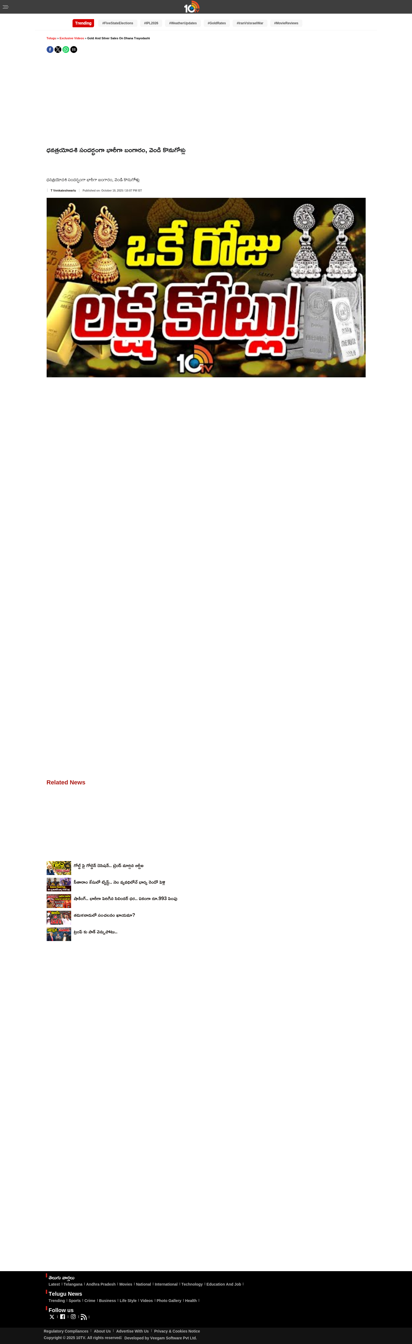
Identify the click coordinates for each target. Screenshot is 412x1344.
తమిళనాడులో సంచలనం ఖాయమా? (104, 914)
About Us (102, 1331)
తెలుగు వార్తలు (61, 1277)
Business (107, 1300)
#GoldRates (217, 23)
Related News (66, 782)
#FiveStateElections (117, 23)
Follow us (61, 1310)
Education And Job (223, 1284)
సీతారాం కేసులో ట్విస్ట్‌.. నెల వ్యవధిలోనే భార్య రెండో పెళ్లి (119, 881)
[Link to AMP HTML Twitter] (52, 1318)
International (166, 1284)
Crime (90, 1300)
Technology (192, 1284)
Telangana (73, 1284)
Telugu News (65, 1293)
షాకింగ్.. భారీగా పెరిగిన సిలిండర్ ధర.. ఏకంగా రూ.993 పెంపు (126, 898)
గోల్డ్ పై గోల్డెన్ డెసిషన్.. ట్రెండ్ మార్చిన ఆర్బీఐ (109, 865)
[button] (6, 7)
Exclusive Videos (72, 38)
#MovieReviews (286, 23)
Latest (54, 1284)
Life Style (128, 1300)
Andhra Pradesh (101, 1284)
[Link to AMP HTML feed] (83, 1318)
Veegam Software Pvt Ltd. (173, 1337)
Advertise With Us (132, 1331)
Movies (125, 1284)
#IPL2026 (151, 23)
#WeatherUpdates (183, 23)
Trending (57, 1300)
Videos (146, 1300)
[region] (206, 99)
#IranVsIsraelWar (250, 23)
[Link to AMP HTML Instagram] (73, 1318)
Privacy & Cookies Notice (177, 1331)
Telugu (51, 38)
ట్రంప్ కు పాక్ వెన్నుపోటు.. (96, 931)
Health (191, 1300)
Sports (75, 1300)
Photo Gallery (169, 1300)
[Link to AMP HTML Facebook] (62, 1318)
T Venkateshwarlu (63, 190)
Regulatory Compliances (66, 1331)
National (143, 1284)
